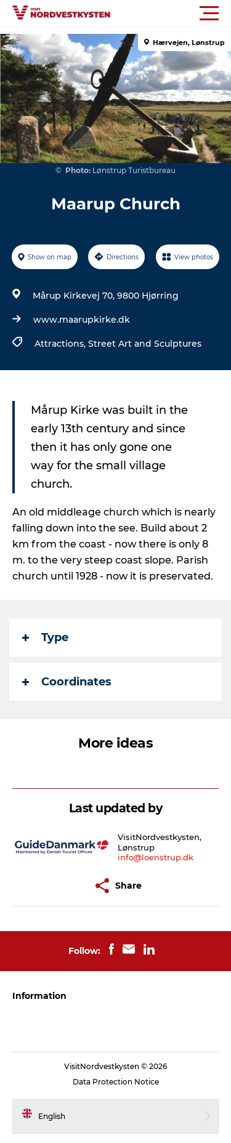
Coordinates (66, 682)
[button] (171, 13)
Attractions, (61, 343)
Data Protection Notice (116, 1081)
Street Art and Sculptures (144, 343)
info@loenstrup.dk (155, 857)
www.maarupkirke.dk (81, 319)
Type (45, 637)
